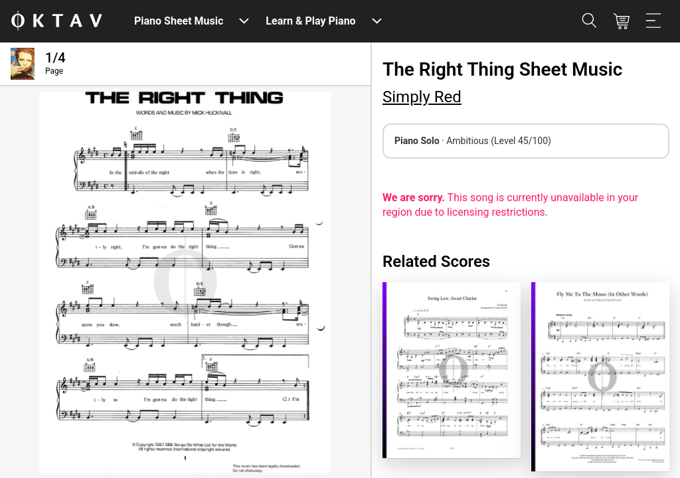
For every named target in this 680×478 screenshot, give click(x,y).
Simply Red (422, 97)
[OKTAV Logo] (56, 21)
